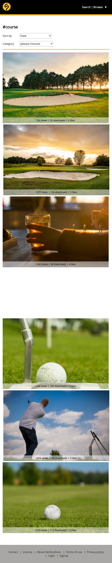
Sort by (7, 36)
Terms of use (74, 552)
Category (8, 44)
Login (51, 556)
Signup (64, 556)
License (27, 552)
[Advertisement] (56, 293)
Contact (13, 552)
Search (86, 7)
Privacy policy (95, 552)
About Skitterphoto (49, 552)
